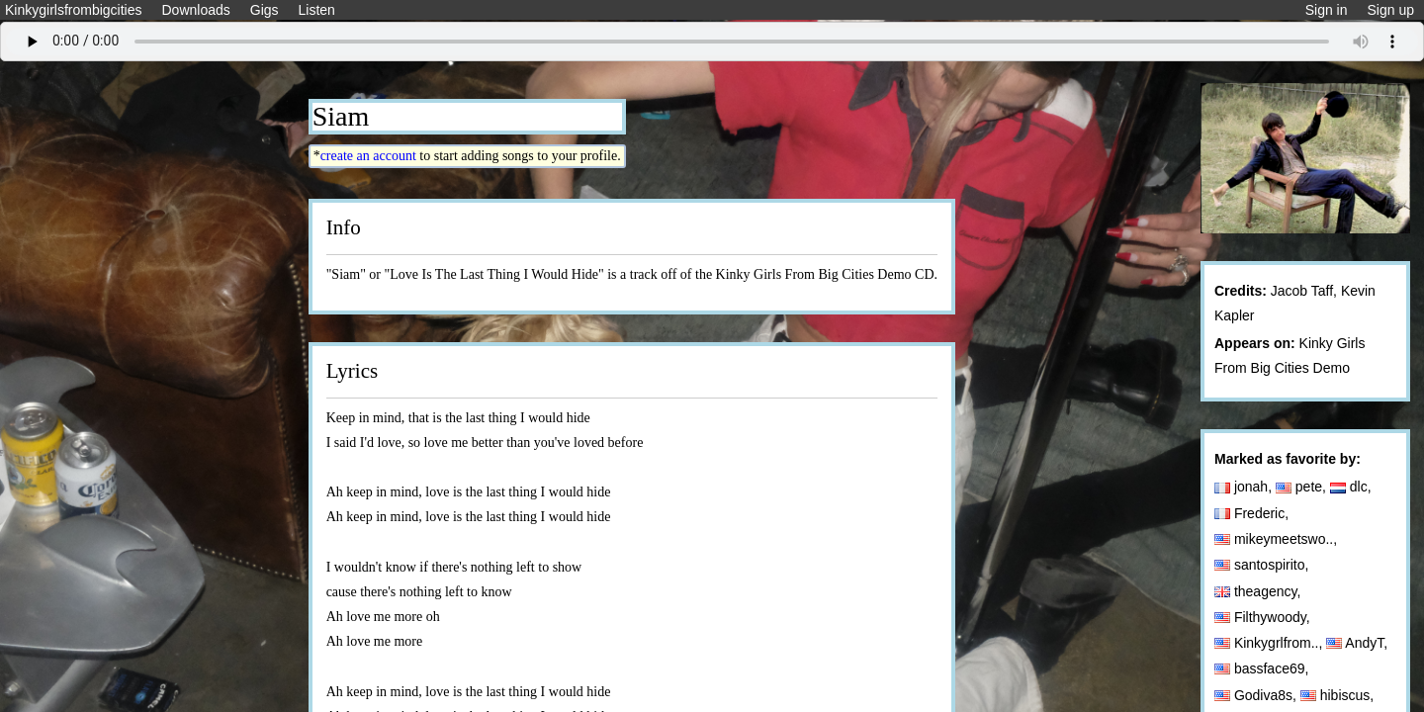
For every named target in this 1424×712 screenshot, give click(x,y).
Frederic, (1253, 513)
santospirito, (1263, 565)
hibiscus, (1339, 695)
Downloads (195, 10)
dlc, (1353, 486)
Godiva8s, (1257, 695)
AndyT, (1358, 643)
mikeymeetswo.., (1277, 539)
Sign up (1391, 10)
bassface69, (1263, 668)
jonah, (1245, 486)
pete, (1303, 486)
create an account (368, 155)
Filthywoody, (1264, 617)
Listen (317, 10)
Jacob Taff (1302, 291)
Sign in (1326, 10)
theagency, (1259, 591)
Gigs (264, 10)
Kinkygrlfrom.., (1270, 643)
